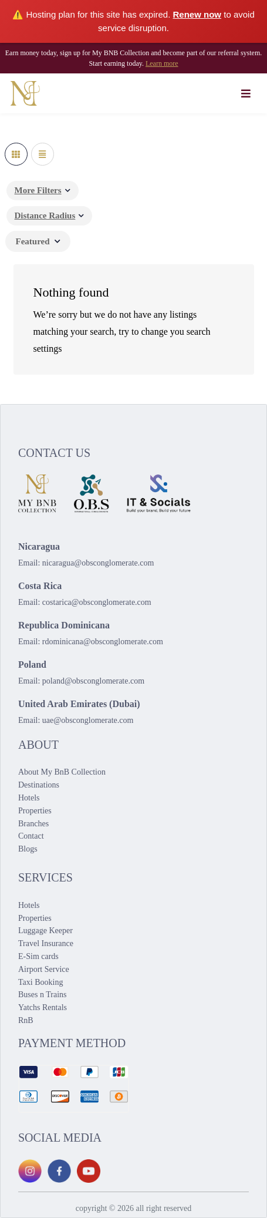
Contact (31, 836)
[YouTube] (88, 1171)
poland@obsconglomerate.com (93, 681)
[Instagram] (30, 1171)
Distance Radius (45, 215)
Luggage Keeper (45, 930)
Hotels (29, 797)
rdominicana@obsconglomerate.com (102, 641)
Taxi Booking (40, 982)
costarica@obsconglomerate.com (96, 602)
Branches (33, 823)
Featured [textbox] (33, 241)
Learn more (162, 63)
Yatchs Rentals (42, 1007)
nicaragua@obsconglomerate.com (98, 562)
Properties (35, 810)
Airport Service (43, 969)
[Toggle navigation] (246, 93)
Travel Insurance (45, 943)
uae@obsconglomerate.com (88, 720)
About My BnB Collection (62, 772)
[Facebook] (59, 1171)
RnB (25, 1020)
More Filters (38, 190)
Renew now (197, 14)
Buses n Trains (42, 994)
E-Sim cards (38, 956)
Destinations (38, 784)
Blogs (28, 848)
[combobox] (37, 241)
